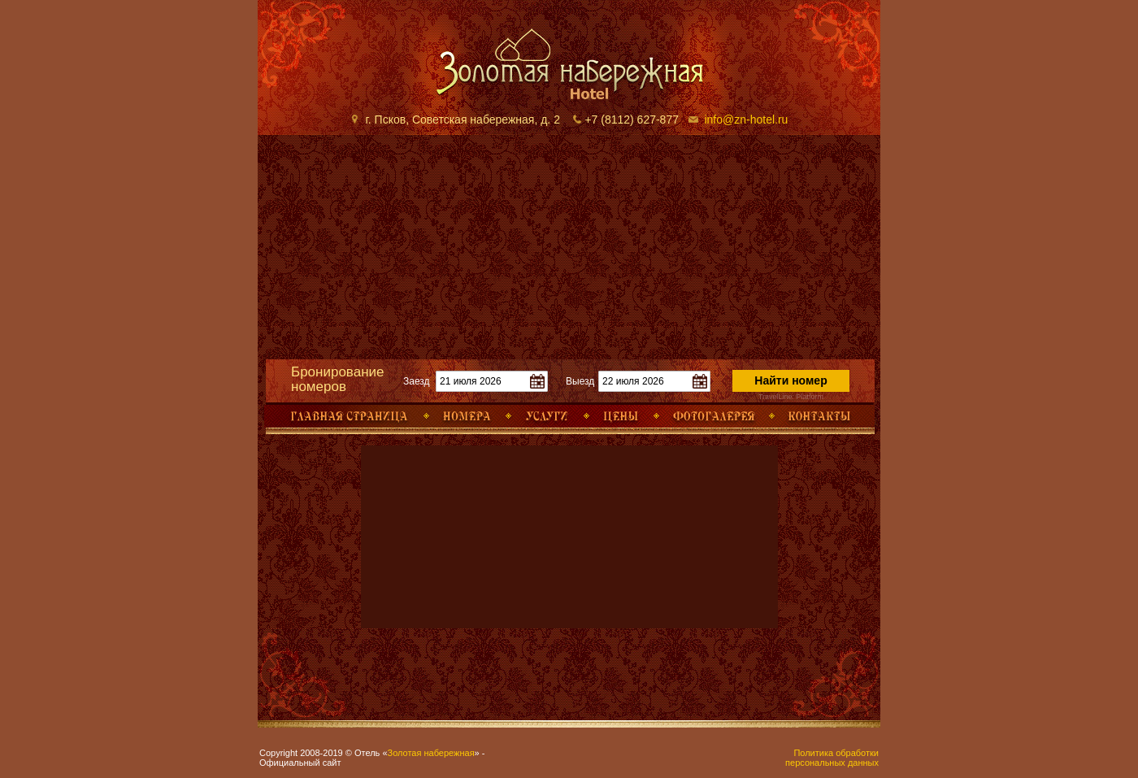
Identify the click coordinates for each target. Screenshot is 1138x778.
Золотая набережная (431, 753)
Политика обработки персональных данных (832, 757)
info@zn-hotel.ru (746, 119)
